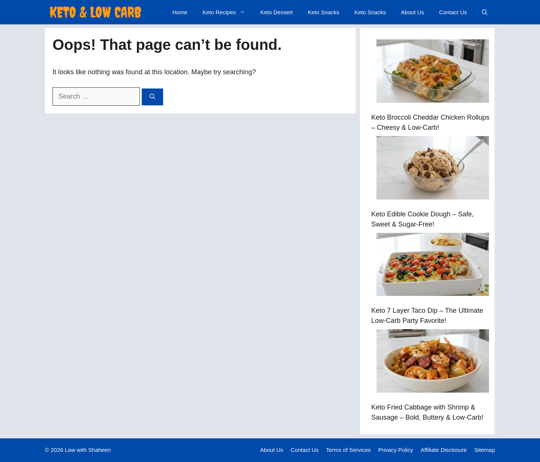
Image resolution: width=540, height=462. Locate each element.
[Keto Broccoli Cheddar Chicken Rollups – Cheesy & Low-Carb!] (432, 72)
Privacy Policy (395, 450)
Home (180, 12)
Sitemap (484, 450)
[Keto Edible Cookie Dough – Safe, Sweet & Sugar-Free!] (432, 169)
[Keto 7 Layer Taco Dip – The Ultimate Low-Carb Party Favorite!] (432, 266)
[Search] (152, 96)
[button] (484, 12)
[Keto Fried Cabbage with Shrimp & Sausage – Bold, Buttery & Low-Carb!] (432, 362)
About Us (412, 12)
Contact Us (453, 12)
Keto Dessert (276, 12)
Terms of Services (348, 450)
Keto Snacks (323, 12)
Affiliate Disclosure (444, 450)
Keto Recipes (227, 12)
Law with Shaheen (88, 450)
